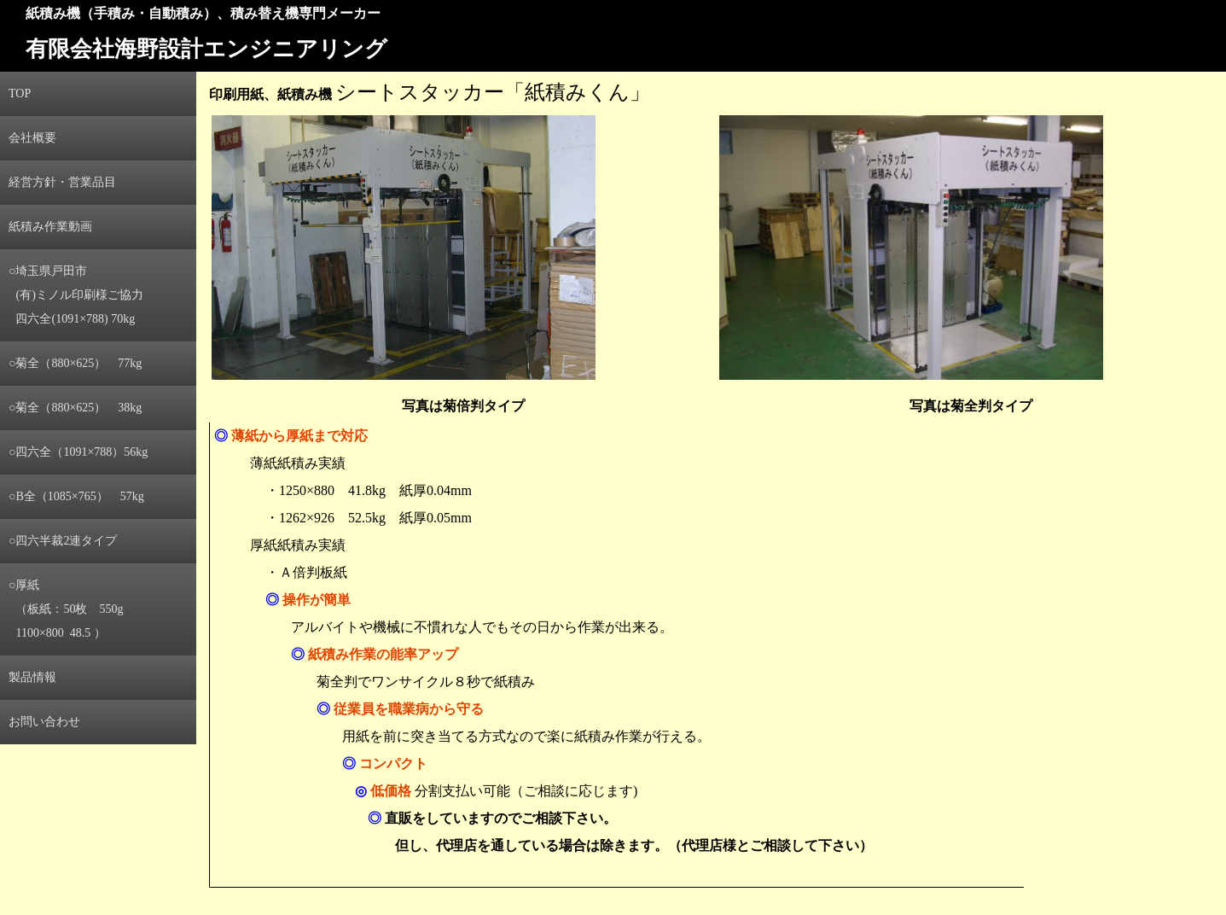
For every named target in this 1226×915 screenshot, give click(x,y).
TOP (20, 93)
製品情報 (32, 677)
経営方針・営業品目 (62, 182)
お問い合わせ (44, 721)
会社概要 (32, 137)
